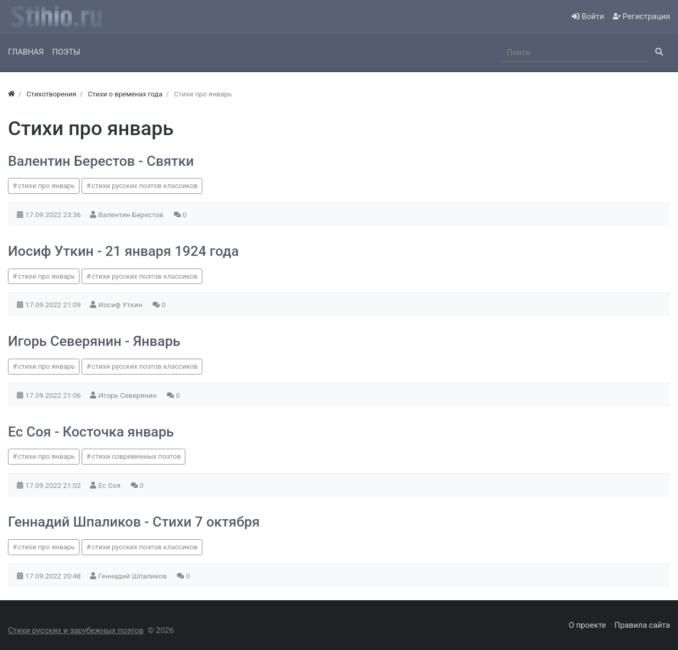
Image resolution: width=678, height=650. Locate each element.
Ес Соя (110, 485)
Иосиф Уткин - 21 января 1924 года (123, 251)
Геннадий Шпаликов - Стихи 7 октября (134, 522)
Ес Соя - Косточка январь (91, 432)
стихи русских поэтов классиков (145, 186)
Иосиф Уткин (122, 304)
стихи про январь (46, 186)
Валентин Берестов (132, 214)
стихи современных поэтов (136, 456)
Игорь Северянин (129, 395)
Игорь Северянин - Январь (94, 341)
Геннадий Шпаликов (134, 576)
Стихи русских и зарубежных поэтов (76, 630)
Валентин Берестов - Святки (101, 161)
